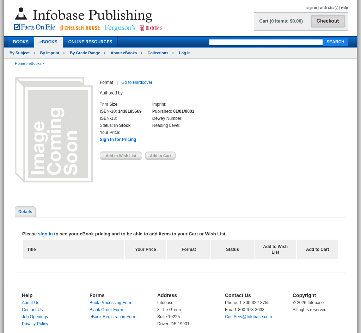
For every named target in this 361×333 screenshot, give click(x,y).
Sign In (311, 8)
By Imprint (49, 53)
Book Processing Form (111, 302)
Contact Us (32, 309)
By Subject (20, 53)
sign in (45, 233)
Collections (157, 53)
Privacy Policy (35, 323)
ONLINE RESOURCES (90, 41)
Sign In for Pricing (118, 139)
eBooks (35, 63)
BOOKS (21, 41)
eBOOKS (48, 41)
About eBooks (124, 53)
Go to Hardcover (136, 82)
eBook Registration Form (113, 316)
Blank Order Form (106, 309)
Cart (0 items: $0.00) (281, 21)
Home (20, 63)
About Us (30, 302)
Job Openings (35, 316)
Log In (185, 53)
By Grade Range (85, 53)
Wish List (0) (329, 8)
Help (344, 8)
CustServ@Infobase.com (248, 316)
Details (25, 211)
